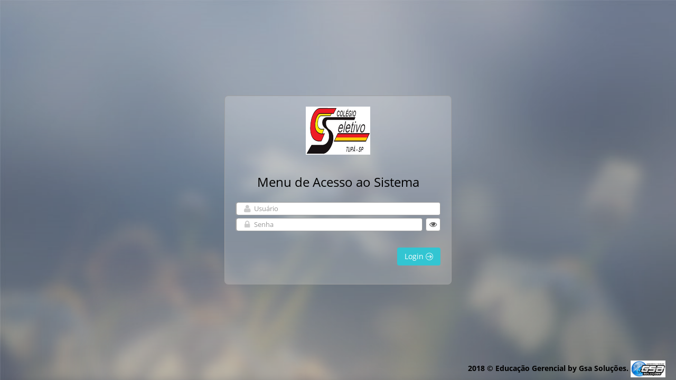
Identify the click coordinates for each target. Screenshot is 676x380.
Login (419, 256)
